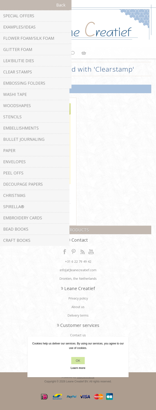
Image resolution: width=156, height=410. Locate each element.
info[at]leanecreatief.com (78, 270)
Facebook (65, 251)
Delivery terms (78, 315)
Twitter (73, 251)
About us (78, 307)
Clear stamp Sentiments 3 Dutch (40, 190)
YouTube (91, 251)
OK (78, 360)
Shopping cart (83, 53)
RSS (82, 251)
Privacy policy (78, 298)
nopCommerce (85, 377)
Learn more (78, 368)
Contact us (78, 335)
